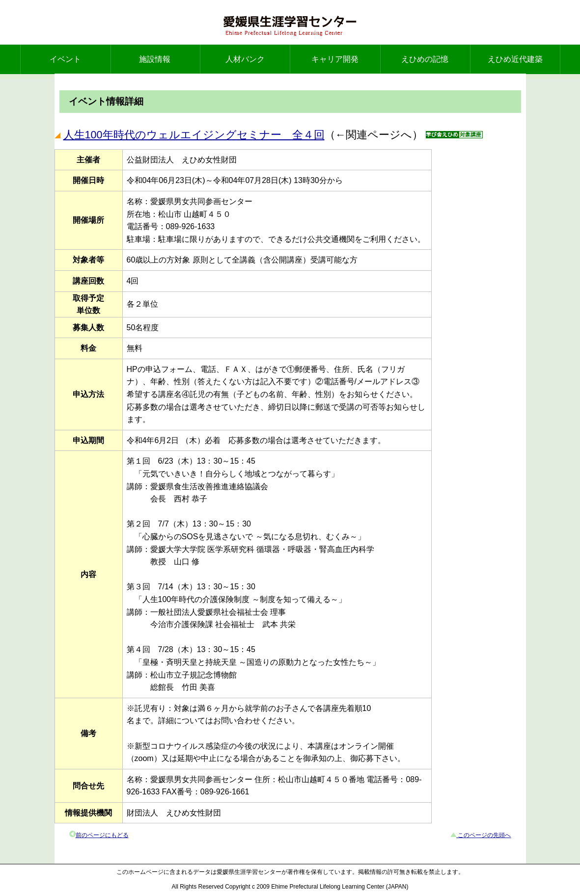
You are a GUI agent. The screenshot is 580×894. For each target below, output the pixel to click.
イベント (65, 59)
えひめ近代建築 (515, 59)
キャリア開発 (335, 59)
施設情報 (154, 59)
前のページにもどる (102, 835)
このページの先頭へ (483, 835)
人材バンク (245, 59)
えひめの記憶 (424, 59)
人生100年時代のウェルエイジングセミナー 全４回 (194, 135)
